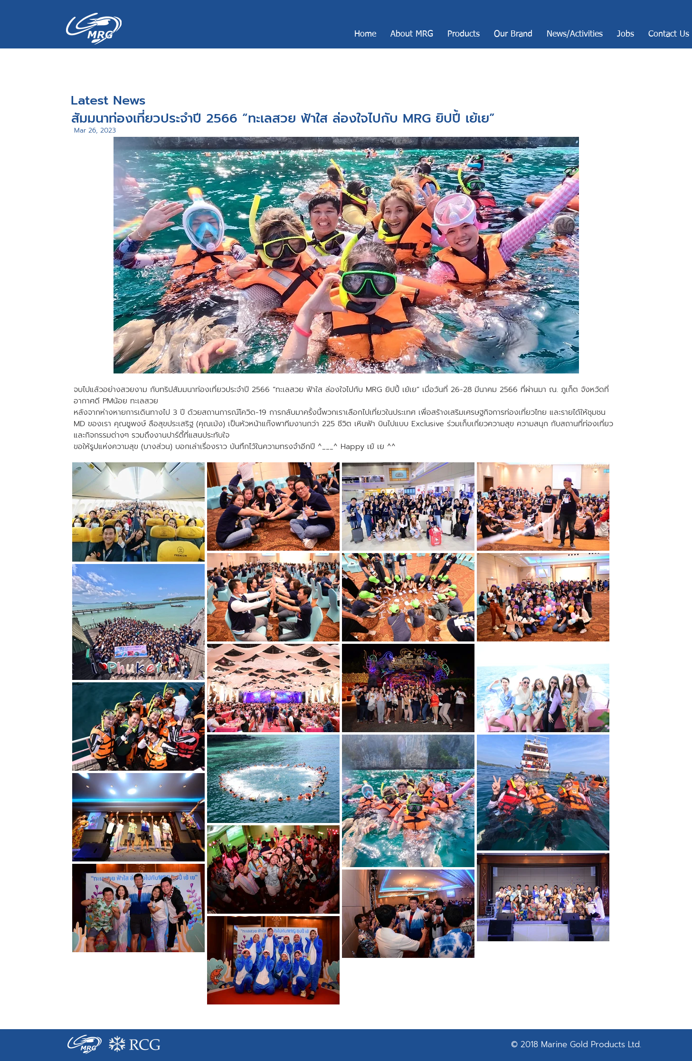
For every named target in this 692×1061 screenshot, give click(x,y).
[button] (411, 34)
